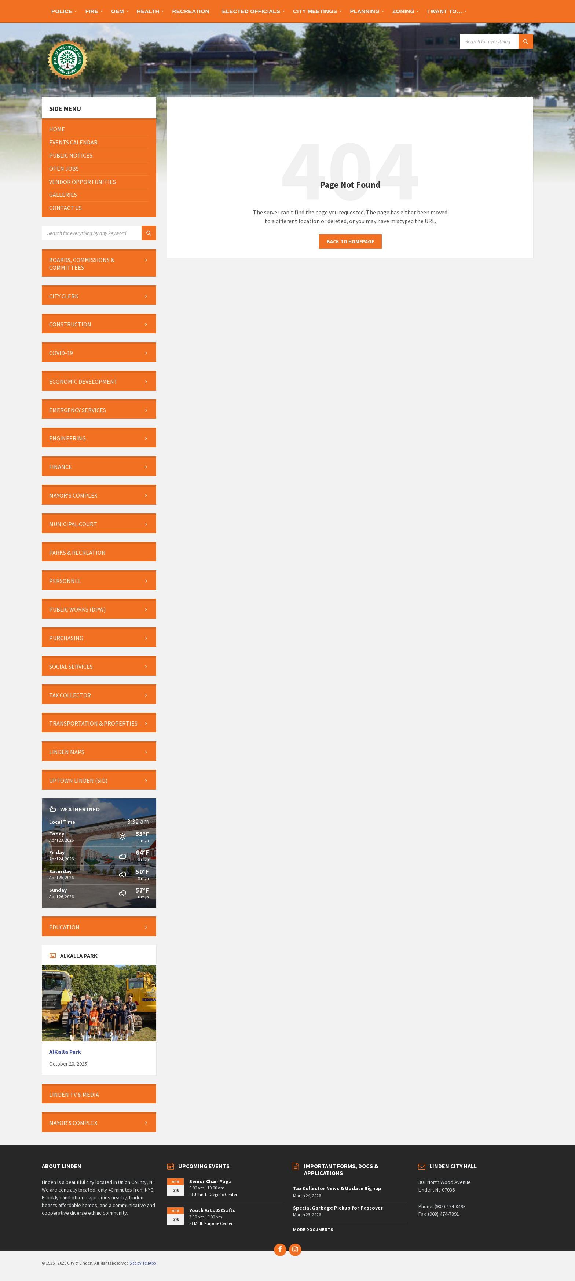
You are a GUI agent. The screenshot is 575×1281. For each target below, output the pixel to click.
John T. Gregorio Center (215, 1194)
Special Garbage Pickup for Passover (338, 1207)
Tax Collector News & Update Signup (337, 1188)
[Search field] (496, 41)
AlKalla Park (65, 1051)
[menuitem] (61, 11)
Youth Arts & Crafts (212, 1210)
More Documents (313, 1229)
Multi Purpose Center (213, 1223)
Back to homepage (350, 241)
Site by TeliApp (142, 1263)
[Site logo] (67, 83)
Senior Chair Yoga (210, 1181)
